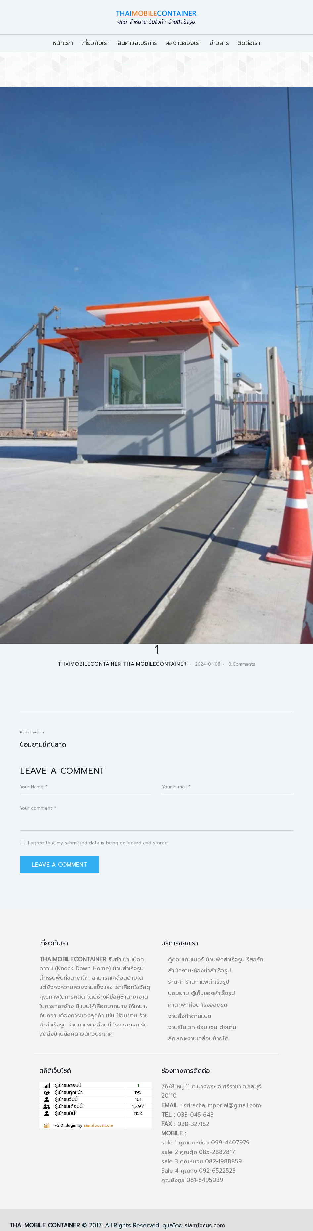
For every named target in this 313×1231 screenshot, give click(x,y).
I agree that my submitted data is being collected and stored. (98, 842)
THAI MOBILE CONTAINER (44, 1225)
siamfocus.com (98, 1125)
